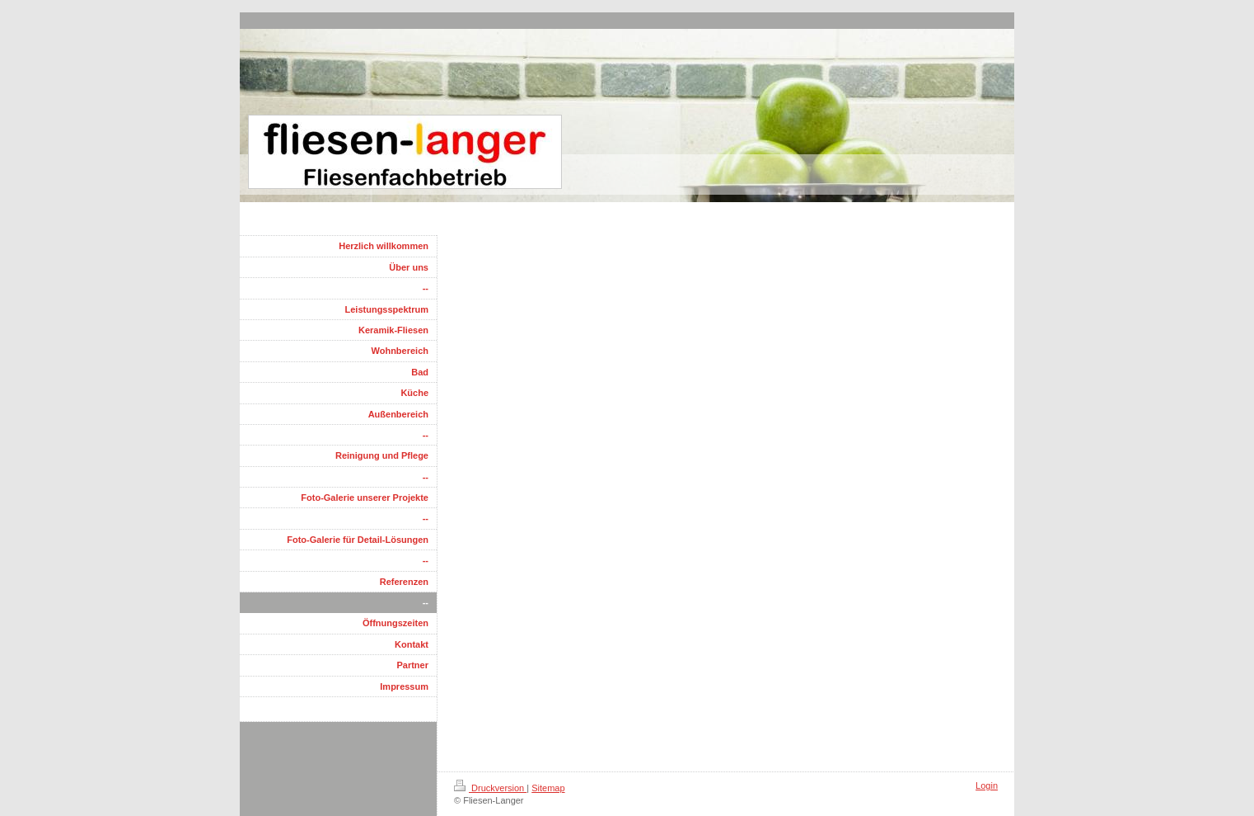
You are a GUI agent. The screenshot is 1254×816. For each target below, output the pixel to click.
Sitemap (547, 788)
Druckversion (490, 788)
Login (987, 785)
